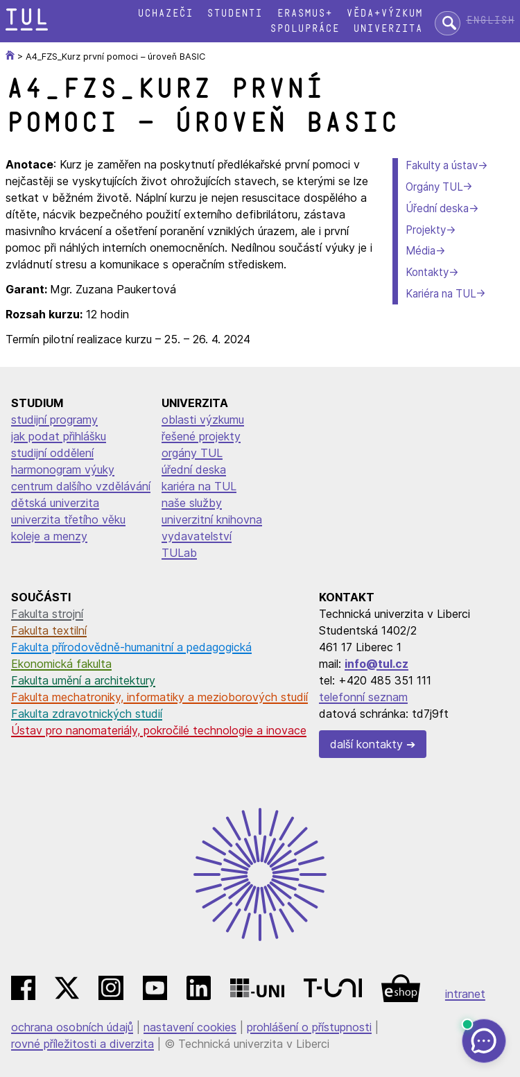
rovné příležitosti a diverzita (82, 1044)
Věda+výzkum (384, 13)
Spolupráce (304, 28)
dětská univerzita (55, 503)
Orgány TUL (434, 186)
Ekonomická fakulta (61, 664)
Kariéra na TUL (441, 293)
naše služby (192, 503)
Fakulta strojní (47, 614)
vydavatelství (197, 536)
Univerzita (387, 28)
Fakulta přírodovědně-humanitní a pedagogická (131, 647)
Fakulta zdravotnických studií (86, 714)
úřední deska (194, 469)
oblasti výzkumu (203, 420)
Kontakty (427, 272)
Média (420, 250)
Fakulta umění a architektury (83, 680)
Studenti (234, 13)
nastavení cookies (190, 1027)
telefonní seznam (363, 697)
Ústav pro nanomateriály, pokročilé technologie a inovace (158, 730)
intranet (465, 994)
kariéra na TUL (199, 486)
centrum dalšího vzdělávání (80, 486)
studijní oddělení (52, 453)
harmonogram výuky (62, 469)
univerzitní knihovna (212, 519)
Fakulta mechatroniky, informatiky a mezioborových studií (159, 697)
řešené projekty (201, 436)
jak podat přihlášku (58, 436)
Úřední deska (437, 208)
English (490, 20)
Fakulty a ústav (442, 165)
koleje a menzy (49, 536)
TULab (179, 553)
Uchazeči (165, 13)
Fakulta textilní (49, 630)
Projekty (426, 229)
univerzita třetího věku (68, 519)
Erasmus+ (304, 13)
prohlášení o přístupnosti (309, 1027)
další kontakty (366, 744)
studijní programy (54, 420)
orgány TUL (192, 453)
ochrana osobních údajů (72, 1027)
